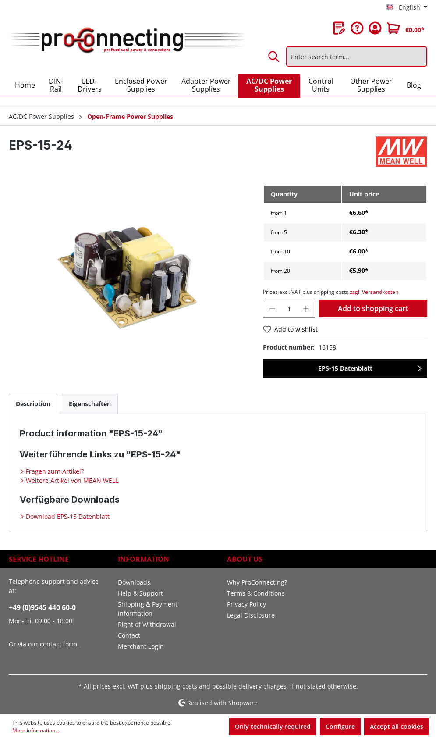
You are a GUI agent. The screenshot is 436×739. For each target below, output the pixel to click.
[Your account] (375, 28)
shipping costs (176, 686)
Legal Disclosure (251, 615)
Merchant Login (141, 646)
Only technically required (273, 726)
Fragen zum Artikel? (54, 471)
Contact (129, 635)
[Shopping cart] (405, 28)
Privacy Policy (246, 604)
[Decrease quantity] (272, 309)
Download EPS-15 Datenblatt (67, 516)
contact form (58, 644)
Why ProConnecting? (257, 582)
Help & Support (140, 593)
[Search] (274, 56)
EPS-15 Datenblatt (345, 368)
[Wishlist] (339, 28)
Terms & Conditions (256, 593)
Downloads (134, 582)
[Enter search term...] (356, 56)
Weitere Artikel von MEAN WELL (71, 480)
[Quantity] (289, 309)
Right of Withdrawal (147, 624)
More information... (35, 730)
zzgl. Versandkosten (374, 292)
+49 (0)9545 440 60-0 (42, 607)
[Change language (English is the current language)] (406, 7)
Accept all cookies (396, 726)
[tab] (33, 404)
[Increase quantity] (306, 309)
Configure (340, 726)
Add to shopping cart (373, 308)
